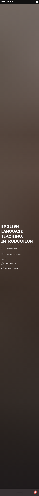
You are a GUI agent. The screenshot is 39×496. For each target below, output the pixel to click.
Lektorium (4, 1)
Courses (10, 1)
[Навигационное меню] (37, 2)
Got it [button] (20, 493)
